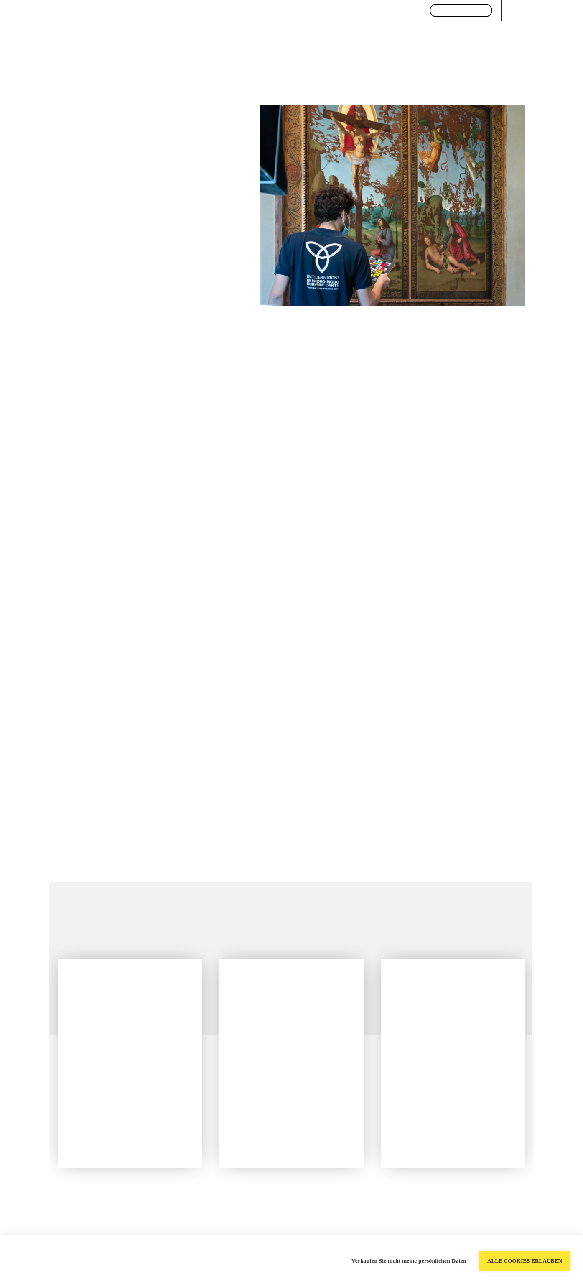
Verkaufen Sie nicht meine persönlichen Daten (408, 1261)
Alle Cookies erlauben (524, 1261)
